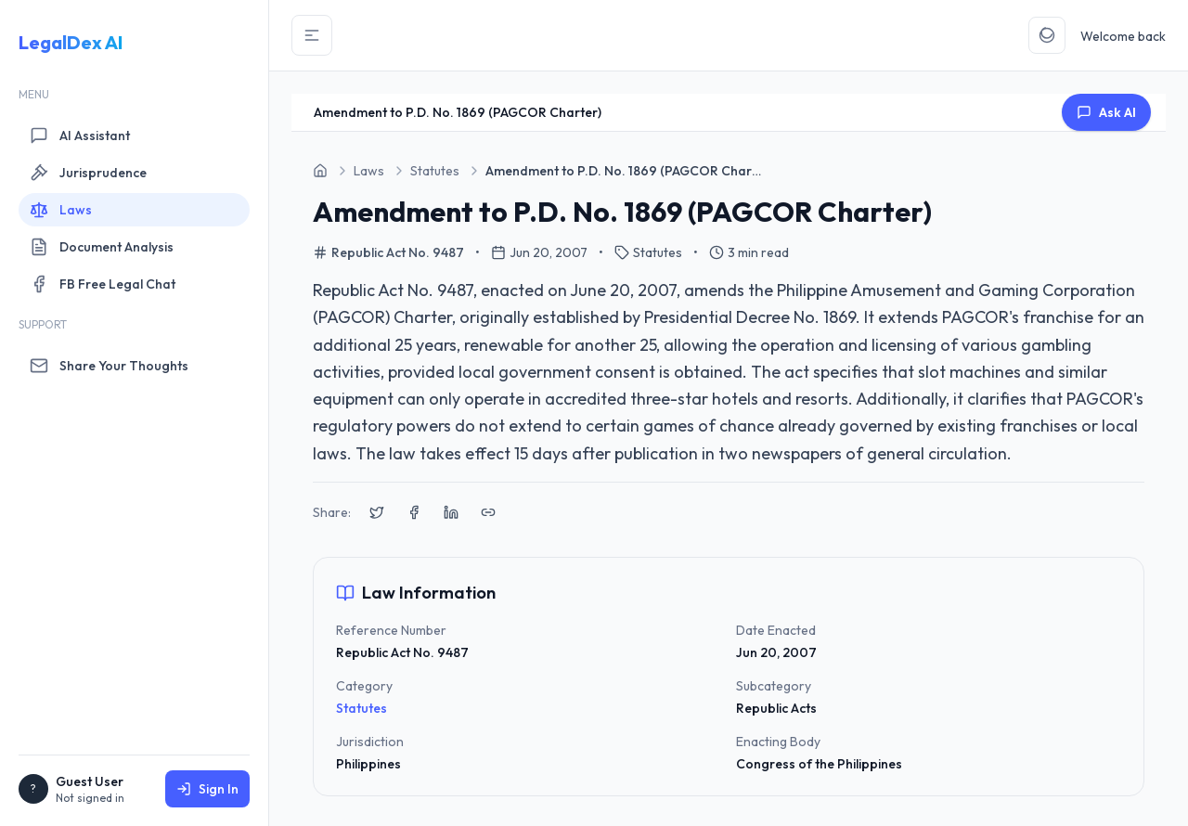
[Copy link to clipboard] (488, 512)
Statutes (361, 708)
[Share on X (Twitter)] (377, 512)
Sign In (207, 789)
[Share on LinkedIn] (451, 512)
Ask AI (1106, 112)
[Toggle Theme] (1046, 35)
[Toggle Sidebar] (311, 35)
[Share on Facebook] (414, 512)
